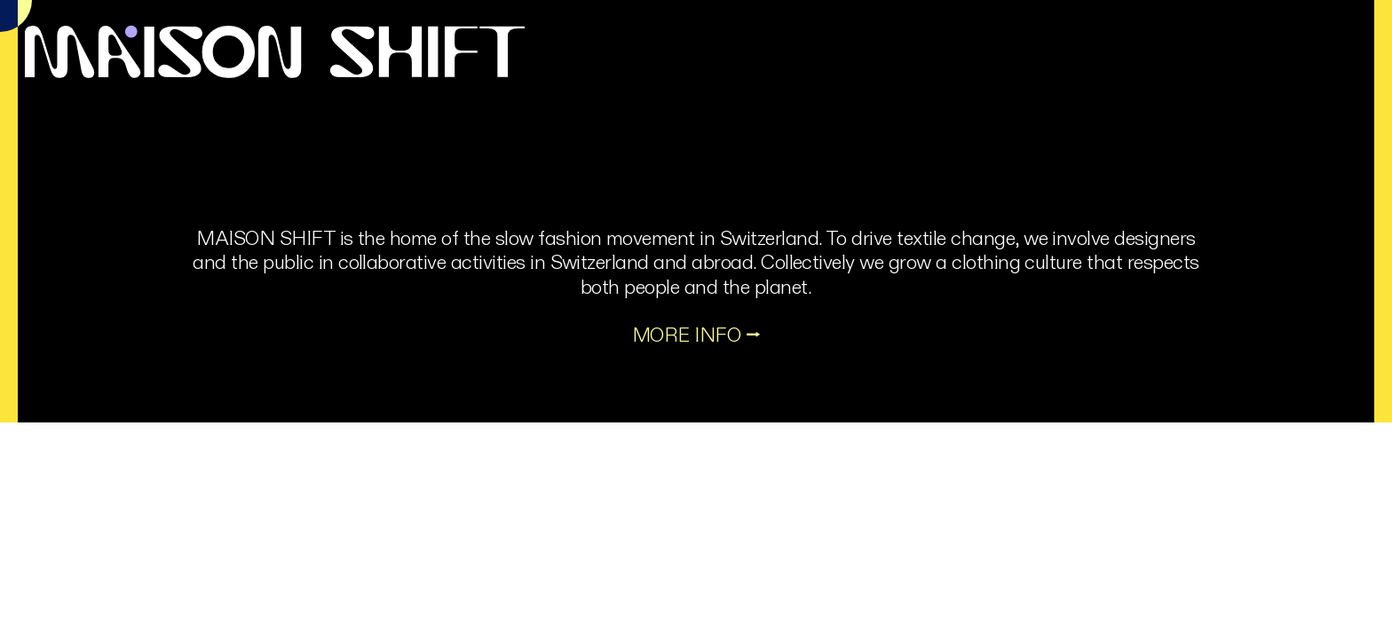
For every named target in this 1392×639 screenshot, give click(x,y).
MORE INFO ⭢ (696, 335)
